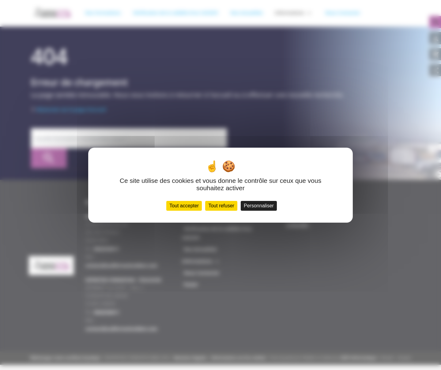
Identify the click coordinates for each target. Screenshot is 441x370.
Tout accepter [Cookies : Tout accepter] (182, 207)
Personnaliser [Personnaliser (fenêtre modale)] (260, 207)
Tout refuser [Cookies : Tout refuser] (222, 207)
